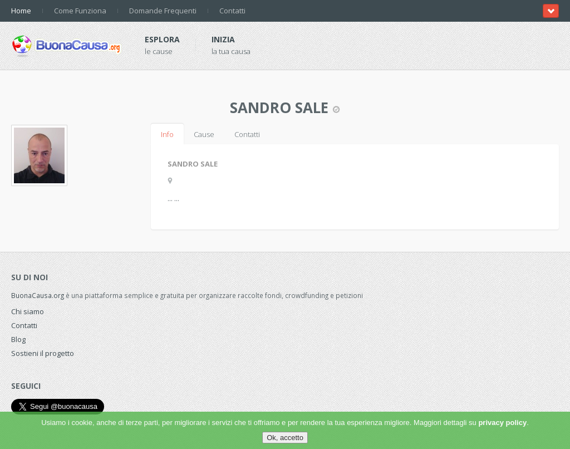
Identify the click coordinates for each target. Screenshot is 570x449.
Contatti (232, 11)
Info (167, 134)
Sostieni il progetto (42, 353)
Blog (18, 339)
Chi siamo (27, 311)
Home (21, 11)
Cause (204, 134)
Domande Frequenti (162, 11)
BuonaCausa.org (37, 295)
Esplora (162, 39)
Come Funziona (80, 11)
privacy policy (502, 422)
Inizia (223, 39)
